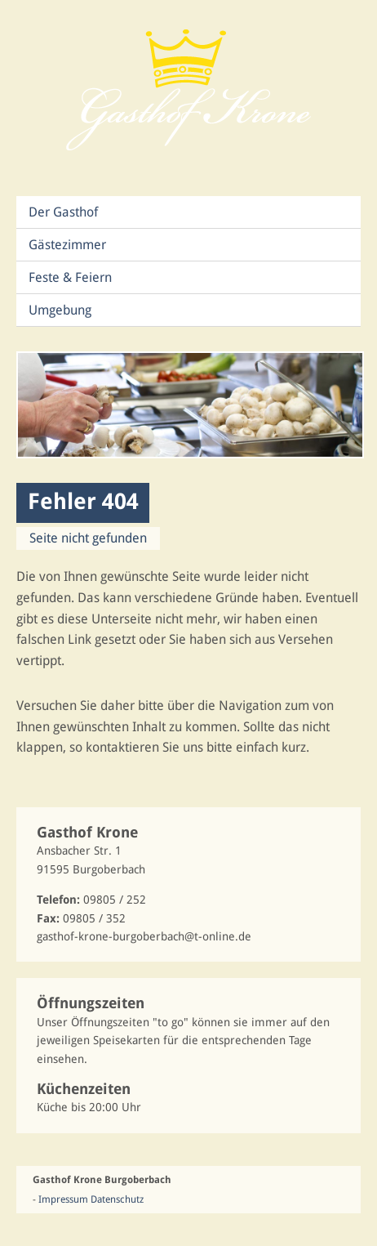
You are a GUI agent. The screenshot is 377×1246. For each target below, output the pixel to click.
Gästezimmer (67, 244)
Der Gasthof (63, 212)
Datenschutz (117, 1199)
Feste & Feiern (70, 277)
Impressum (63, 1199)
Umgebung (60, 310)
